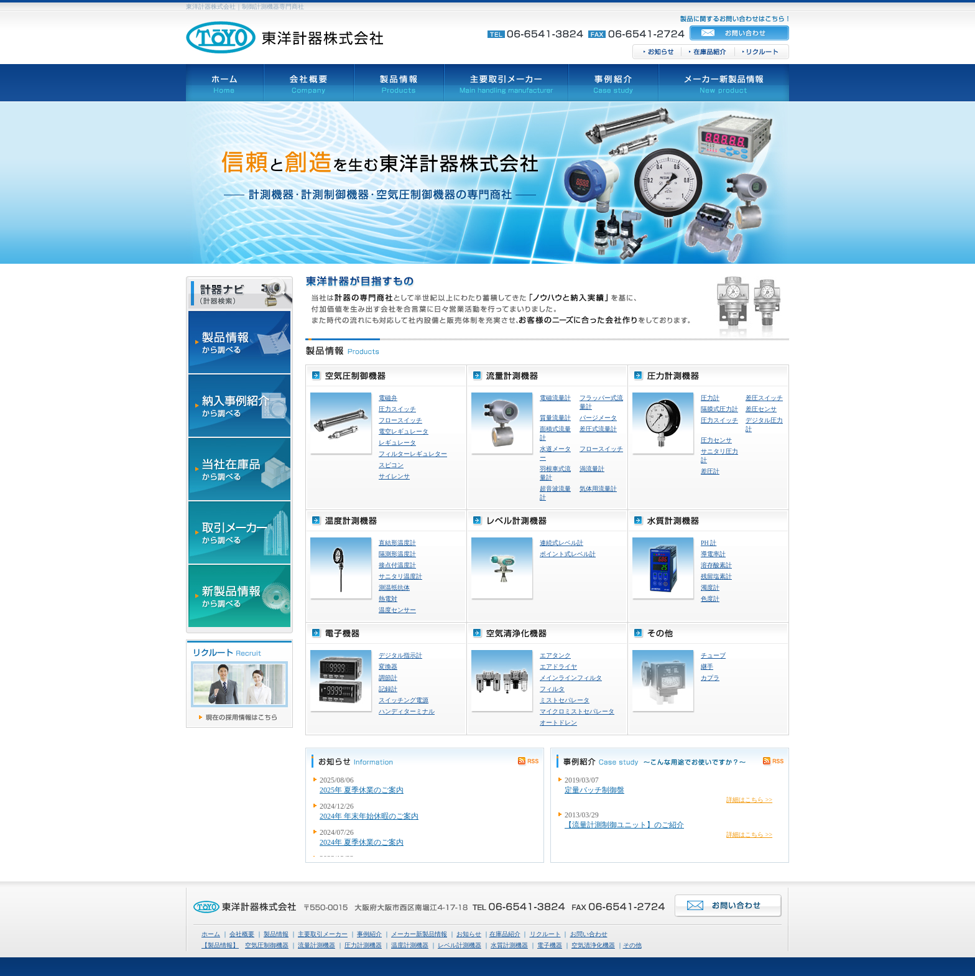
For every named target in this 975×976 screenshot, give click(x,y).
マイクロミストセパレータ (577, 711)
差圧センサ (761, 409)
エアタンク (555, 655)
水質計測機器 (509, 945)
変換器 (388, 666)
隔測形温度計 (397, 554)
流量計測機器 (316, 945)
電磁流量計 (555, 397)
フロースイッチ (400, 420)
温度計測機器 (409, 945)
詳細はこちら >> (749, 799)
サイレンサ (394, 476)
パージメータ (598, 417)
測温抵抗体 (394, 587)
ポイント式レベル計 (568, 554)
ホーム (210, 934)
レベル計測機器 (459, 945)
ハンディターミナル (407, 711)
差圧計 (710, 471)
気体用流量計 (598, 488)
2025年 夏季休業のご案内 (362, 790)
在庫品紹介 (504, 934)
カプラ (710, 677)
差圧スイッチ (764, 397)
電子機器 (549, 945)
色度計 (710, 598)
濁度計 (710, 587)
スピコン (391, 465)
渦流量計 (592, 468)
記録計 (388, 689)
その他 (632, 945)
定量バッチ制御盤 (594, 790)
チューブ (713, 655)
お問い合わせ (589, 934)
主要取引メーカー (323, 934)
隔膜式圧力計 (719, 409)
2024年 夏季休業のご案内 (362, 842)
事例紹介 (369, 934)
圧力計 (710, 397)
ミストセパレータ (564, 700)
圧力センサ (716, 440)
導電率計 (713, 554)
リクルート (545, 934)
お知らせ (468, 934)
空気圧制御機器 (267, 945)
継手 (707, 666)
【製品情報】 (220, 945)
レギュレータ (397, 442)
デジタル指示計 (400, 655)
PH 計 (708, 542)
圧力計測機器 (363, 945)
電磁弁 (388, 397)
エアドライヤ (558, 666)
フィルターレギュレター (413, 453)
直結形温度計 (397, 542)
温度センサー (397, 610)
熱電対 (388, 598)
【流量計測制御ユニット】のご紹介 (624, 824)
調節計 (388, 677)
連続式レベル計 (561, 542)
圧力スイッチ (397, 409)
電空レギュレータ (403, 431)
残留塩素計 (716, 576)
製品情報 (276, 934)
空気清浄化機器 (593, 945)
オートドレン (558, 722)
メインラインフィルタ (571, 677)
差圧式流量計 (598, 428)
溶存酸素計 (716, 565)
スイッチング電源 (403, 700)
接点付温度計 (397, 565)
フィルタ (552, 689)
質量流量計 (555, 417)
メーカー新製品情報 (419, 934)
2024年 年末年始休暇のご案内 (369, 816)
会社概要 (241, 934)
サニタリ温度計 (400, 576)
